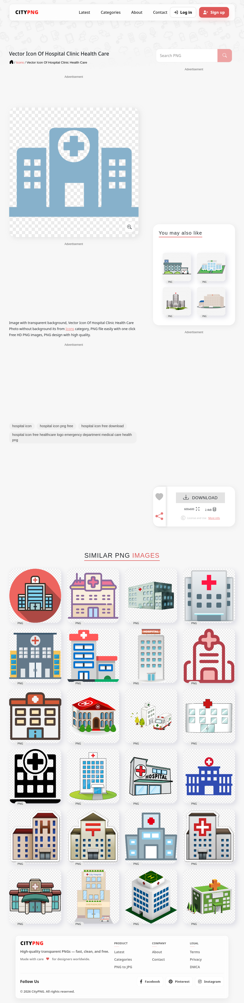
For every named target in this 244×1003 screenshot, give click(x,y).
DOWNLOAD (200, 498)
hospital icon (22, 426)
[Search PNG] (187, 55)
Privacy (196, 959)
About (136, 12)
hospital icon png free (56, 426)
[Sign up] (214, 12)
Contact (158, 959)
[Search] (224, 55)
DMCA (195, 967)
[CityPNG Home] (27, 12)
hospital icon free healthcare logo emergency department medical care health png (72, 437)
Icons (70, 328)
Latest (84, 12)
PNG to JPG (123, 967)
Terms (195, 952)
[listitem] (150, 981)
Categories (110, 12)
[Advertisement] (73, 91)
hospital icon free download (102, 426)
